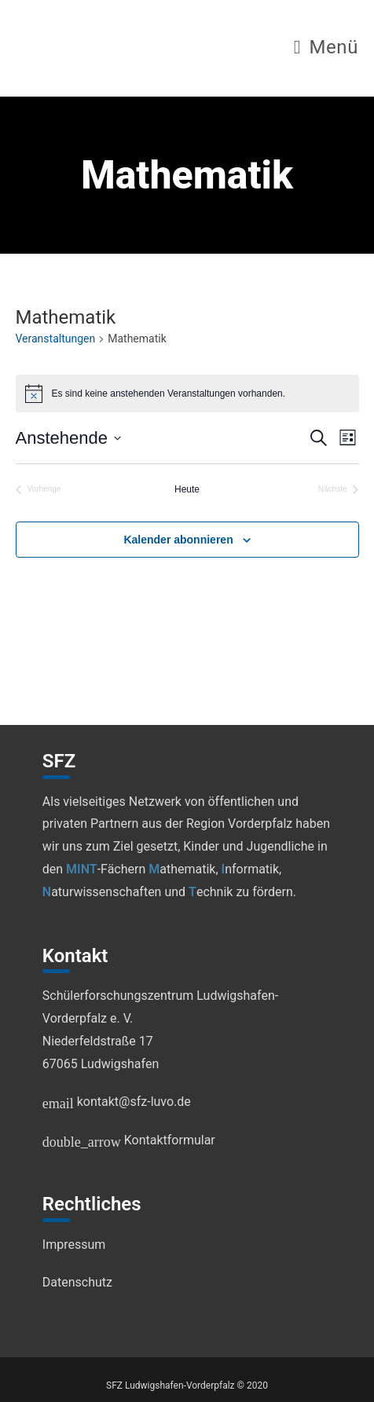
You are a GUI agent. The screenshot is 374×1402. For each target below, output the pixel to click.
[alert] (187, 393)
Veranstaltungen (56, 338)
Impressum (74, 1244)
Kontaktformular (128, 1140)
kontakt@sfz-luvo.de (116, 1101)
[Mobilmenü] (326, 49)
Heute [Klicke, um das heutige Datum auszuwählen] (187, 489)
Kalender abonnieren (178, 539)
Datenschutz (77, 1282)
